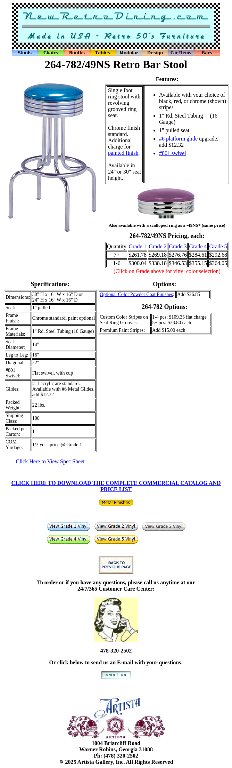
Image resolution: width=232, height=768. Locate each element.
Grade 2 (157, 246)
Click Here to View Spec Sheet (50, 461)
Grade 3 (178, 246)
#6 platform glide (178, 139)
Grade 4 (198, 246)
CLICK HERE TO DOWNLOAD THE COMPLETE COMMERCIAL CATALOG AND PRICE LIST (116, 486)
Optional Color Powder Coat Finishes (136, 294)
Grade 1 (137, 246)
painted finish (123, 153)
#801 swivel (172, 153)
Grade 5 (218, 246)
